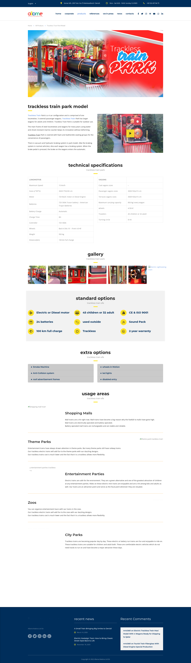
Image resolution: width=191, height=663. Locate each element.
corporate (69, 14)
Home (30, 26)
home (58, 14)
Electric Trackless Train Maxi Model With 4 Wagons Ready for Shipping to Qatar (141, 634)
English (30, 3)
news (119, 14)
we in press (108, 14)
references (94, 14)
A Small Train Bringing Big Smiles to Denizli (93, 628)
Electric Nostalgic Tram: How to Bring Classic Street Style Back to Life (93, 639)
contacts (130, 14)
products (81, 14)
